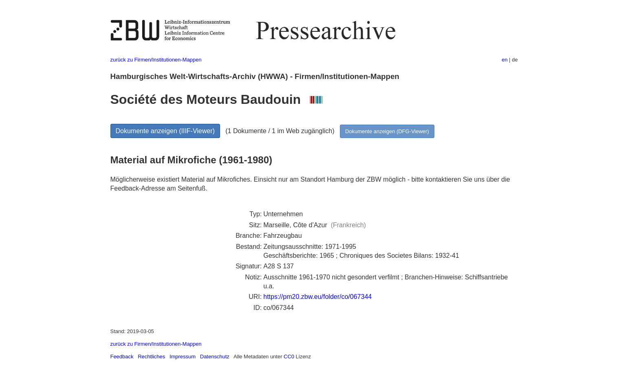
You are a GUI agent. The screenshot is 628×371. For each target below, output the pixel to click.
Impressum (183, 356)
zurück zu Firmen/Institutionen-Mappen (156, 60)
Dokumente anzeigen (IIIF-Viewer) (165, 130)
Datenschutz (214, 356)
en (504, 60)
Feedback (122, 356)
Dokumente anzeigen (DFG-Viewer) (387, 131)
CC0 (289, 356)
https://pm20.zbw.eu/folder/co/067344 (317, 296)
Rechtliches (151, 356)
